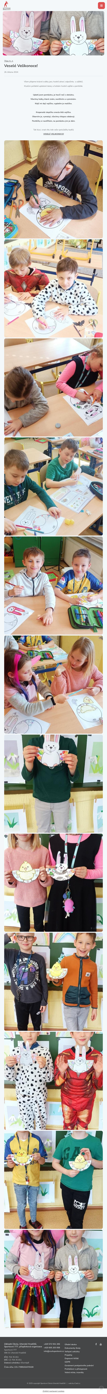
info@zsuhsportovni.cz (54, 1351)
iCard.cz (77, 1383)
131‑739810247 (21, 1367)
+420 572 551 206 (52, 1344)
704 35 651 (14, 1357)
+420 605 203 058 (52, 1347)
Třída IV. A (8, 61)
